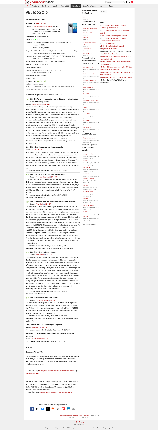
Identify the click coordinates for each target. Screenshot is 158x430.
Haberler (55, 6)
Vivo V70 (85, 216)
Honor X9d (86, 94)
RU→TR (44, 327)
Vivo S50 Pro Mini (88, 192)
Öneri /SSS (65, 6)
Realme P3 (86, 120)
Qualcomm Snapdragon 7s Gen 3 (42, 27)
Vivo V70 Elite (86, 167)
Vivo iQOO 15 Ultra (88, 154)
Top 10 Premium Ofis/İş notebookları (114, 36)
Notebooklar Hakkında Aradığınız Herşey (70, 415)
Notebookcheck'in (107, 72)
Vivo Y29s (85, 185)
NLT (33, 150)
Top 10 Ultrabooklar (108, 43)
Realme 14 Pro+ (87, 53)
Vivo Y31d (85, 212)
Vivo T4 (85, 17)
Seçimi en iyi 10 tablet (109, 49)
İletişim (110, 6)
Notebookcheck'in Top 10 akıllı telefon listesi (117, 77)
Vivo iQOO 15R (87, 160)
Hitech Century (37, 104)
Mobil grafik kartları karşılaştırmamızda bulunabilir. (57, 371)
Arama (102, 6)
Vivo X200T (86, 174)
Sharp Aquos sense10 (89, 138)
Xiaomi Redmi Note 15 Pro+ (90, 100)
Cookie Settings (79, 422)
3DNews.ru (35, 327)
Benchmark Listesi (32, 373)
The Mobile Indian (42, 300)
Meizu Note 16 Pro (88, 33)
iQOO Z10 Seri (40, 24)
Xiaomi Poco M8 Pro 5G (89, 80)
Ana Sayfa (35, 6)
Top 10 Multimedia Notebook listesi (113, 25)
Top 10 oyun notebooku (109, 28)
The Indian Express (42, 177)
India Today (40, 255)
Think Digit (39, 204)
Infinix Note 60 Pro (88, 67)
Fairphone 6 (86, 37)
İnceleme (45, 6)
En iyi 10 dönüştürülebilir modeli (112, 46)
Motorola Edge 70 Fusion (90, 28)
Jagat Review (36, 339)
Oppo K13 (85, 107)
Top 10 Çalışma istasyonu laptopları (113, 38)
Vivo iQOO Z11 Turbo (88, 178)
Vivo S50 (85, 198)
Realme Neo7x (87, 127)
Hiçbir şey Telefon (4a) (89, 74)
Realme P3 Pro (87, 49)
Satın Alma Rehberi (89, 6)
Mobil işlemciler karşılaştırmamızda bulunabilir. (55, 392)
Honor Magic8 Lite (88, 87)
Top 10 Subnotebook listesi (110, 41)
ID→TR (45, 339)
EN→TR (47, 104)
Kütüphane (76, 6)
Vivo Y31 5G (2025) (88, 205)
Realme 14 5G (87, 114)
